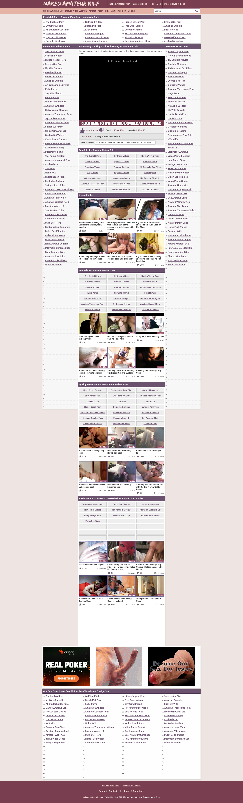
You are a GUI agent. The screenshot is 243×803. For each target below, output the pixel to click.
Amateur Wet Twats (55, 218)
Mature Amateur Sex (56, 33)
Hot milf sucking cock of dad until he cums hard (120, 374)
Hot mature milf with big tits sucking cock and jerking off (120, 294)
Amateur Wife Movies (56, 214)
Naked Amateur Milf (119, 4)
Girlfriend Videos (94, 22)
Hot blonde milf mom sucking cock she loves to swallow (92, 408)
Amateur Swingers (94, 33)
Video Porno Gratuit (55, 193)
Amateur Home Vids (55, 198)
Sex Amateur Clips (54, 210)
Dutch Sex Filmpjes (55, 231)
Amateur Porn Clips (55, 256)
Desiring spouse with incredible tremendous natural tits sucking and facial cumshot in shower (121, 262)
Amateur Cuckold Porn (97, 37)
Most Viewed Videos (174, 4)
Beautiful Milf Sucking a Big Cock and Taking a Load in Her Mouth (149, 603)
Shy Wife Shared (133, 29)
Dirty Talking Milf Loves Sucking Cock (89, 374)
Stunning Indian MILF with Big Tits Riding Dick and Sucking (120, 408)
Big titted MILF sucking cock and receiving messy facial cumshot (91, 261)
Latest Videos (140, 4)
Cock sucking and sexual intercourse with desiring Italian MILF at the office (121, 603)
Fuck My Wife (171, 29)
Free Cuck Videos (134, 26)
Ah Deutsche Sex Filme (58, 29)
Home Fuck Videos (54, 239)
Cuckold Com (52, 164)
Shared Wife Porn (134, 37)
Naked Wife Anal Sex (175, 37)
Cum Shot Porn (53, 223)
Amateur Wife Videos (56, 260)
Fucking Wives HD (54, 206)
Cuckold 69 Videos (55, 41)
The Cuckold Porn (55, 22)
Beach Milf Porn (93, 26)
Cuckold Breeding (173, 41)
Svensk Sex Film (172, 22)
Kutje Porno (91, 29)
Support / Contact (108, 791)
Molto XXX (50, 172)
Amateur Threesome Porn (177, 33)
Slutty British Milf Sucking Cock (150, 373)
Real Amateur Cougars (56, 243)
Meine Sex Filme (53, 264)
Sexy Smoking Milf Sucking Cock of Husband (119, 636)
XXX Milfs (50, 168)
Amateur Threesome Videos (59, 189)
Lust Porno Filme (54, 152)
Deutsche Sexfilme (54, 181)
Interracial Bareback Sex (57, 248)
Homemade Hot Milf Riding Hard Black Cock (119, 488)
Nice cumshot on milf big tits (91, 601)
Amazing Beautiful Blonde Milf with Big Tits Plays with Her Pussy (149, 523)
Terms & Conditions (134, 791)
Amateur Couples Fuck (57, 202)
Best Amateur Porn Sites (137, 41)
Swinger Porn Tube (55, 185)
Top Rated (155, 4)
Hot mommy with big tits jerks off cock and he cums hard (92, 294)
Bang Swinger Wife (55, 252)
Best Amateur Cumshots (57, 227)
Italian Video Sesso (55, 235)
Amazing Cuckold (173, 26)
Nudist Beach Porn (54, 177)
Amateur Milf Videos (111, 136)
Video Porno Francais (96, 41)
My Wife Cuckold (54, 26)
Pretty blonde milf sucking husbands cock (119, 522)
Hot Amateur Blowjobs (136, 33)
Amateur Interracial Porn (57, 160)
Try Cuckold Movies (56, 37)
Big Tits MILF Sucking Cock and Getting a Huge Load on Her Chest (148, 261)
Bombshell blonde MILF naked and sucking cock (92, 522)
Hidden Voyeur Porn (135, 22)
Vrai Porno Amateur (55, 156)
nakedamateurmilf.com (93, 797)
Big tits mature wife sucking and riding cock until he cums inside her (149, 295)
